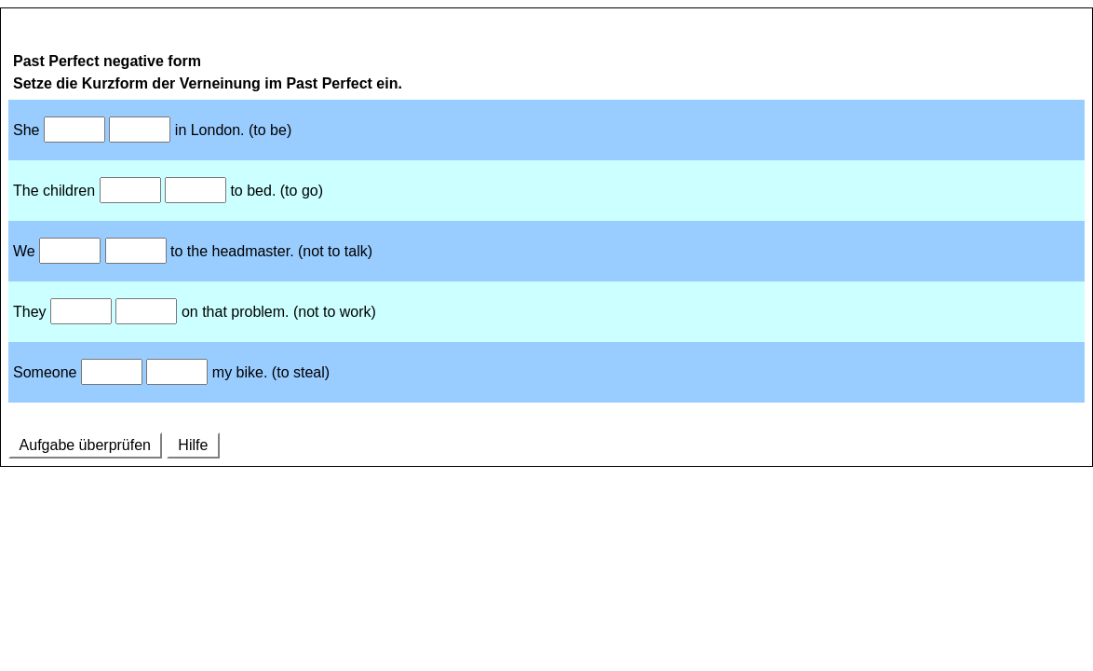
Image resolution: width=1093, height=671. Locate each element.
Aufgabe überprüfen (85, 445)
